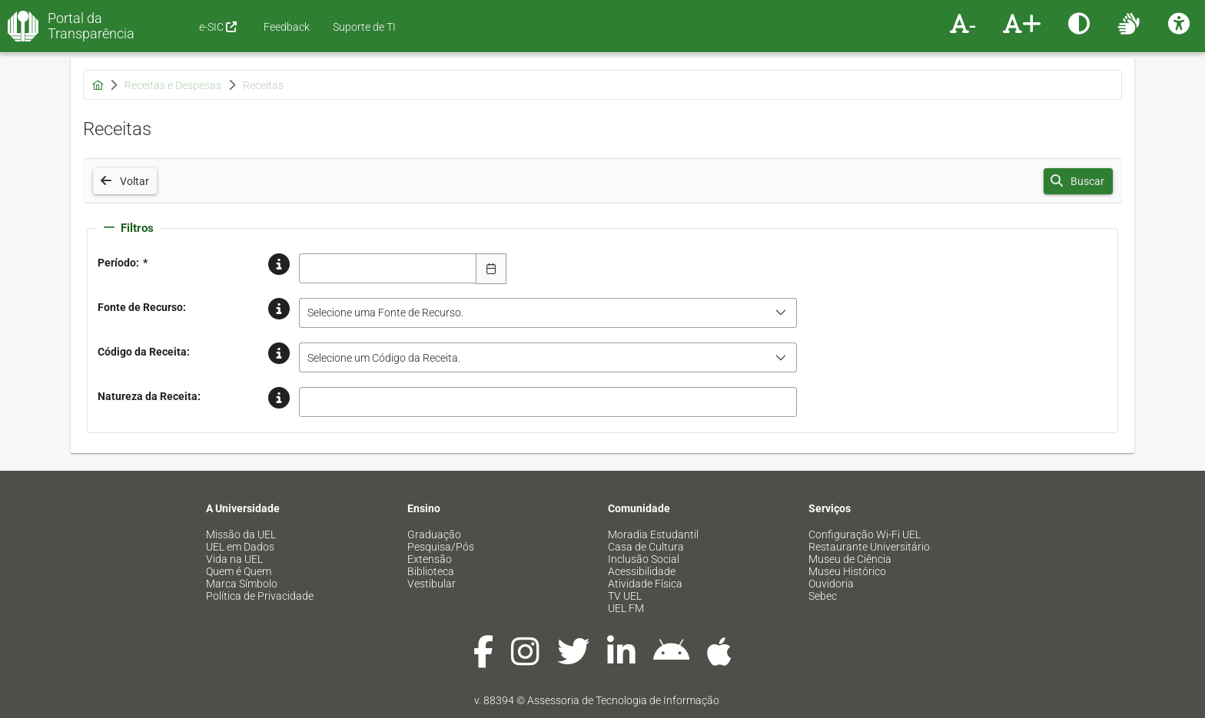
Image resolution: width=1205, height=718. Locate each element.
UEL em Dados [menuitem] (240, 547)
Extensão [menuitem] (429, 559)
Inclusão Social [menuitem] (643, 559)
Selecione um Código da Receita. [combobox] (383, 358)
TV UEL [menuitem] (625, 596)
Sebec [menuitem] (822, 596)
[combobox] (388, 268)
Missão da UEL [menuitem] (241, 534)
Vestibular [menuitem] (431, 583)
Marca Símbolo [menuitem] (241, 583)
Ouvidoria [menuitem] (831, 583)
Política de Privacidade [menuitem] (260, 596)
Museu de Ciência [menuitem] (849, 559)
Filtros (129, 228)
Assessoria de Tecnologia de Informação (623, 700)
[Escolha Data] (491, 268)
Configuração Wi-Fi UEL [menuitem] (864, 534)
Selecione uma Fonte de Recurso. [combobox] (385, 312)
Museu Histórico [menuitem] (847, 571)
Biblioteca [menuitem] (430, 571)
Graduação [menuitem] (434, 534)
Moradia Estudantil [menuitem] (653, 534)
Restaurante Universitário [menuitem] (869, 547)
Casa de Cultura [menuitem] (646, 547)
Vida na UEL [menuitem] (234, 559)
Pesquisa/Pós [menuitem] (440, 547)
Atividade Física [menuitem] (645, 583)
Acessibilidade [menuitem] (642, 571)
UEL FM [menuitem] (626, 608)
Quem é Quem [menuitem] (238, 571)
